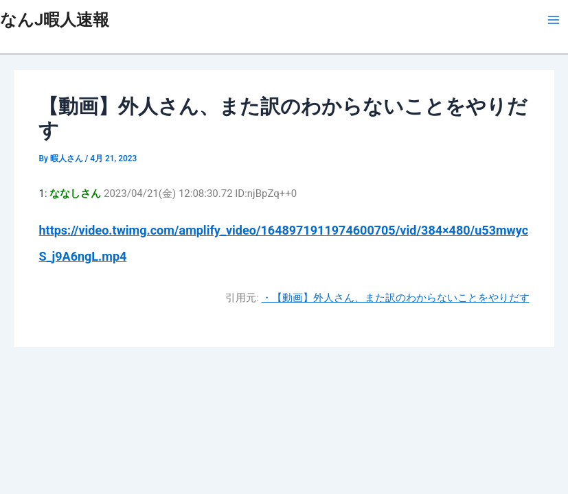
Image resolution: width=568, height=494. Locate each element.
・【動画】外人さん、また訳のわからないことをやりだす (396, 298)
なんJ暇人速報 (54, 20)
